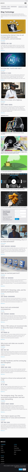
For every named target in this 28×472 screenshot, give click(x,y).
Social (8, 6)
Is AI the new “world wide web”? (11, 68)
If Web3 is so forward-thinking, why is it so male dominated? (14, 240)
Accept (20, 469)
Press (15, 454)
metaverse (6, 104)
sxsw (2, 296)
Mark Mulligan (3, 101)
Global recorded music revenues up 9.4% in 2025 (13, 189)
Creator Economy (13, 6)
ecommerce (3, 403)
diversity (2, 246)
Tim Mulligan (3, 364)
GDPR (15, 452)
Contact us (3, 452)
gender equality (13, 246)
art (8, 332)
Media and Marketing (11, 296)
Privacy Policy (16, 448)
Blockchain (10, 104)
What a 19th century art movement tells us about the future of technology (14, 327)
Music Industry (3, 6)
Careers (2, 450)
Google (6, 367)
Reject (24, 469)
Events (2, 446)
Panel (2, 448)
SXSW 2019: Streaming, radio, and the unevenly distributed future (13, 291)
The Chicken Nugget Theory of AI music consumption (14, 207)
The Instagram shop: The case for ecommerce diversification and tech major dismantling (13, 397)
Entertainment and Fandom (5, 8)
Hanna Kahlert (3, 40)
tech (1, 332)
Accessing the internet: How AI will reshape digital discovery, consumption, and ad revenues (12, 37)
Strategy (9, 367)
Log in (26, 0)
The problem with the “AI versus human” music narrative (12, 133)
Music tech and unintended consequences (10, 308)
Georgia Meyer (3, 419)
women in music (7, 246)
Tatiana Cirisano (3, 243)
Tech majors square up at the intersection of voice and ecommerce (13, 417)
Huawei (6, 384)
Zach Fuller (2, 293)
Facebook (2, 367)
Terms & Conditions (17, 450)
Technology (5, 296)
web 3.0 (2, 104)
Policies (15, 446)
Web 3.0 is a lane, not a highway (11, 100)
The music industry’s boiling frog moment (11, 171)
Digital (10, 43)
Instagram (7, 403)
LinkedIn (2, 457)
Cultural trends (3, 43)
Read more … (3, 50)
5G (1, 384)
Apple (2, 422)
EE (3, 384)
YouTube (2, 459)
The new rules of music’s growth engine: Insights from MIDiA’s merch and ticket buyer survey (14, 152)
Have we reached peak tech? (10, 273)
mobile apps (12, 403)
